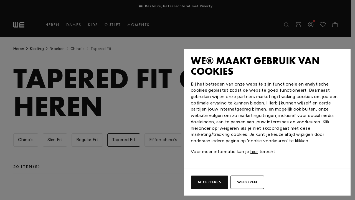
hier (254, 151)
